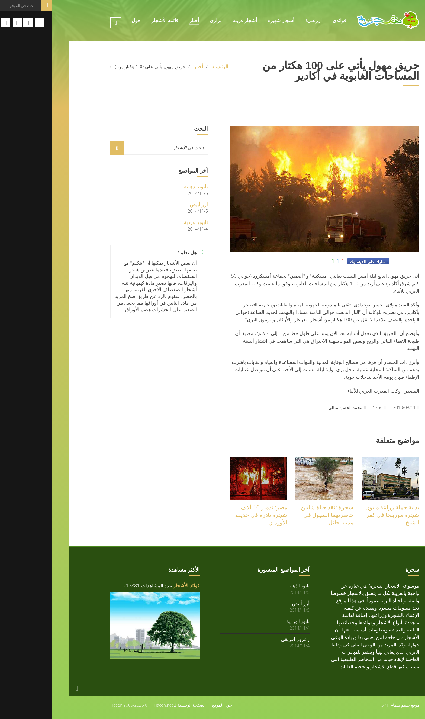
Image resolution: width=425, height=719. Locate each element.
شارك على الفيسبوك (315, 261)
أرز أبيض (146, 204)
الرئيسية (313, 20)
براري (163, 20)
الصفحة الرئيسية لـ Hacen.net (128, 705)
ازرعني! (261, 20)
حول (83, 20)
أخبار (142, 20)
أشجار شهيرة (228, 20)
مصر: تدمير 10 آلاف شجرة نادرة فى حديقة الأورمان (209, 514)
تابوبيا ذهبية (144, 186)
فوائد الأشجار (134, 585)
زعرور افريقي (242, 639)
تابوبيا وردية (143, 222)
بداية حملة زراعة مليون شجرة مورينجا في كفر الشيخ (340, 514)
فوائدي (287, 20)
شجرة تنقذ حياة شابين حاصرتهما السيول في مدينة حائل (275, 514)
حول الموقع (170, 705)
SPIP (333, 705)
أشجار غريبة (192, 20)
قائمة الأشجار (112, 20)
